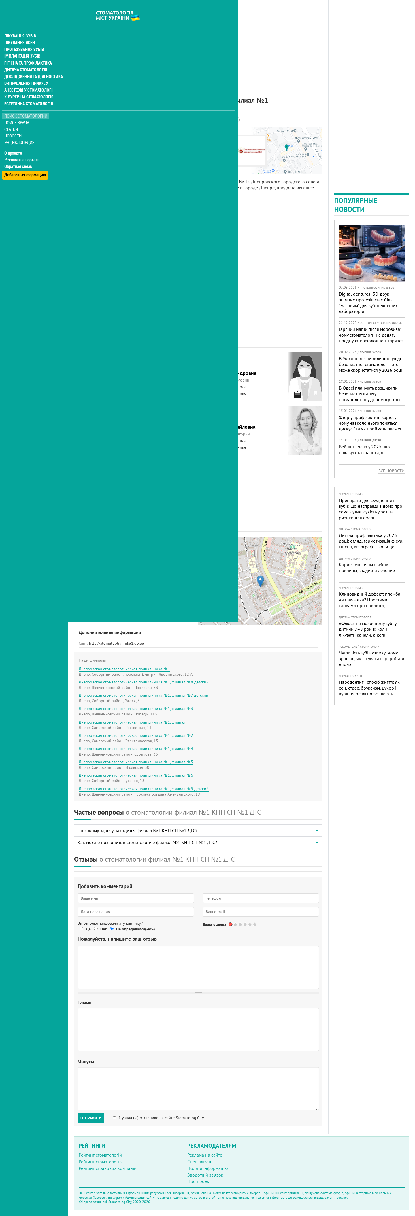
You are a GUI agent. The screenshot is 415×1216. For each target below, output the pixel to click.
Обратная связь (18, 155)
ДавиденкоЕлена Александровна (231, 369)
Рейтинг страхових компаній (108, 1168)
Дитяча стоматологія (25, 58)
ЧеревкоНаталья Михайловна (231, 423)
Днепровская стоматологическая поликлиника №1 (124, 668)
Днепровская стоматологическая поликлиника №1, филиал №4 (136, 748)
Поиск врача (17, 112)
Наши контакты (94, 153)
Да (88, 929)
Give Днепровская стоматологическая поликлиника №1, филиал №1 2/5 (240, 924)
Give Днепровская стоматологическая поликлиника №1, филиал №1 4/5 (250, 924)
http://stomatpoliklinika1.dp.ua (116, 643)
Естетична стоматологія (27, 93)
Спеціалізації (200, 1161)
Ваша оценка (214, 924)
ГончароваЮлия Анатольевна (100, 369)
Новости (13, 125)
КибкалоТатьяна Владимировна (105, 423)
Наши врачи (90, 147)
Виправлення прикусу (25, 72)
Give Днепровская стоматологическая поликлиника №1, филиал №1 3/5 (245, 924)
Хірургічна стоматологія (28, 86)
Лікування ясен (19, 31)
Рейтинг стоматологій (100, 1155)
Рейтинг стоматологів (100, 1161)
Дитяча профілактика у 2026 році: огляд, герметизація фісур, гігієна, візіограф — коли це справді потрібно (371, 543)
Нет (103, 929)
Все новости (391, 470)
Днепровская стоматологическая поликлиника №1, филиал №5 (136, 761)
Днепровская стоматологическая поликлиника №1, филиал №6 (136, 775)
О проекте (13, 142)
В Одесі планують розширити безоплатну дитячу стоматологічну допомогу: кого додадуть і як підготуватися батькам (370, 399)
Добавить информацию (25, 162)
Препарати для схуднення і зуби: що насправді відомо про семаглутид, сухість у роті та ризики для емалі (370, 508)
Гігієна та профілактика (27, 52)
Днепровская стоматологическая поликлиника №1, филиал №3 (136, 708)
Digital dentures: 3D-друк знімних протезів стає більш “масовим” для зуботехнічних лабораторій (368, 302)
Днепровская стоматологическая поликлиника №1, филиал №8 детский (144, 682)
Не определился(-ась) (135, 929)
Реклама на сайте (204, 1155)
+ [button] (206, 544)
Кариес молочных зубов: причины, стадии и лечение (367, 567)
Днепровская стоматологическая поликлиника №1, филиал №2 (136, 735)
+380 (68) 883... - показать (136, 595)
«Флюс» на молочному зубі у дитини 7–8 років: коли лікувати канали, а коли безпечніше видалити (367, 631)
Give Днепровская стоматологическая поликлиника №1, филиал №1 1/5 (235, 924)
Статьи (11, 119)
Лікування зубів (20, 24)
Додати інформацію (207, 1168)
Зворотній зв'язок (205, 1175)
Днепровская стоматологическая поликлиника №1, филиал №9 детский (144, 788)
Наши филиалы (94, 160)
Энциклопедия (19, 132)
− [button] (206, 553)
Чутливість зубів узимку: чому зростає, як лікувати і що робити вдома (371, 658)
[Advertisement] (198, 40)
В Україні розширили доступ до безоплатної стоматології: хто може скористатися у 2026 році (371, 364)
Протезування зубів (23, 38)
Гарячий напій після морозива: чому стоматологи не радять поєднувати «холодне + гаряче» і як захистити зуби (371, 337)
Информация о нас (97, 140)
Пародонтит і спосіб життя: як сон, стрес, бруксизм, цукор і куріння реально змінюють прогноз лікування (369, 690)
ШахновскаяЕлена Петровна (96, 477)
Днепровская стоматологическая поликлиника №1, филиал (132, 722)
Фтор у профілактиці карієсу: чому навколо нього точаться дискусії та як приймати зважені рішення (371, 425)
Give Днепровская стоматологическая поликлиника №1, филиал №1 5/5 (255, 924)
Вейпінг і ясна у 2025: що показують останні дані (364, 449)
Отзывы (86, 167)
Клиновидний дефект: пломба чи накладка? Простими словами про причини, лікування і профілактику (369, 602)
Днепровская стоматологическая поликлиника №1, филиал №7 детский (143, 695)
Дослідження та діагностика (32, 65)
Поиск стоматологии (25, 105)
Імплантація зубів (22, 45)
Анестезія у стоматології (28, 79)
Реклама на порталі (21, 149)
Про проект (199, 1181)
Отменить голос (230, 924)
